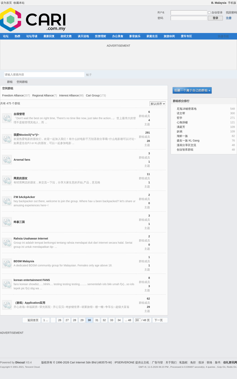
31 (96, 320)
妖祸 (179, 131)
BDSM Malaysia (24, 261)
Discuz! (20, 362)
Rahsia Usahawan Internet (31, 238)
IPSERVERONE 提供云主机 (132, 362)
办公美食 (117, 36)
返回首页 (33, 320)
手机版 (232, 2)
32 (104, 320)
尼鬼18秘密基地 (187, 108)
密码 (160, 18)
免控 (193, 362)
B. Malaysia (218, 2)
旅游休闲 (169, 36)
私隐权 (183, 362)
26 (59, 320)
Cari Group (92, 95)
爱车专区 (186, 36)
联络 (209, 362)
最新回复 (49, 36)
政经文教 (66, 36)
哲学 (179, 117)
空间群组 (22, 81)
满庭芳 (181, 126)
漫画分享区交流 (186, 145)
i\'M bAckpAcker (24, 197)
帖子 (89, 74)
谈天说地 (83, 36)
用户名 (161, 12)
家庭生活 (152, 36)
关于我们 (171, 362)
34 (119, 320)
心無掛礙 (182, 122)
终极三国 (19, 221)
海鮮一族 (182, 136)
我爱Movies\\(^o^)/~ (26, 134)
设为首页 (6, 2)
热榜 (17, 36)
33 (111, 320)
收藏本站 (18, 2)
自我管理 (19, 114)
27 (67, 320)
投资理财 (100, 36)
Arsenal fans (22, 159)
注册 (228, 18)
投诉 (201, 362)
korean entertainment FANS (32, 280)
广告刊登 (157, 362)
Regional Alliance (43, 95)
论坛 (5, 36)
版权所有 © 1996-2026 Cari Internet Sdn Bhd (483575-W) (76, 362)
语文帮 (181, 113)
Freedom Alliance (13, 95)
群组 (10, 81)
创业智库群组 (185, 149)
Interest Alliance (69, 95)
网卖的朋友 (20, 178)
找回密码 (231, 12)
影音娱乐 (134, 36)
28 (74, 320)
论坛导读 (31, 36)
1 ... (45, 320)
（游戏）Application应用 (29, 302)
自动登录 (215, 12)
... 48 (128, 320)
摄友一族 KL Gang (188, 140)
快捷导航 (223, 36)
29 (82, 320)
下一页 (158, 320)
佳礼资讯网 (1, 82)
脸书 (217, 362)
